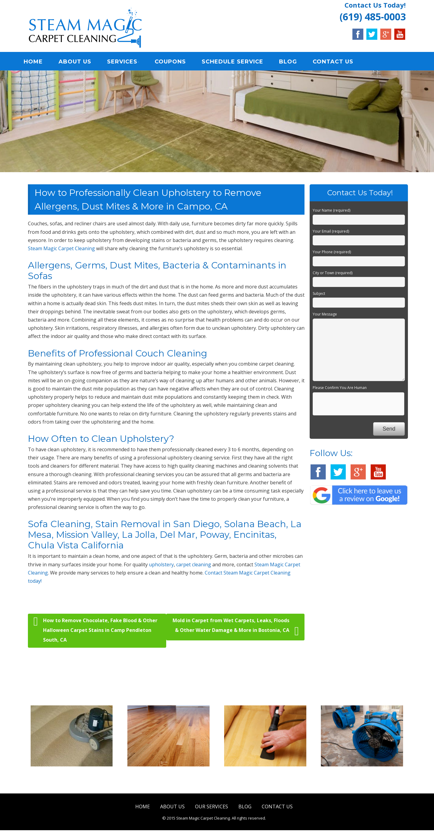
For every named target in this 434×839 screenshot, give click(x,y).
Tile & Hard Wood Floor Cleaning (168, 779)
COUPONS (175, 62)
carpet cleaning (193, 565)
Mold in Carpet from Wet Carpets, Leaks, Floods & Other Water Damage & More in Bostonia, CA (236, 629)
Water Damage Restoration (362, 775)
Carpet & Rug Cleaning (71, 775)
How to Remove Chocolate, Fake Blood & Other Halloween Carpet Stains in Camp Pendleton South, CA (95, 631)
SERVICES (127, 62)
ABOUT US (79, 62)
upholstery (161, 565)
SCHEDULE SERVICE (237, 62)
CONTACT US (338, 62)
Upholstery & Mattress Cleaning (265, 779)
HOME (38, 62)
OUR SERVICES (211, 807)
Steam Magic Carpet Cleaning (61, 249)
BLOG (293, 62)
